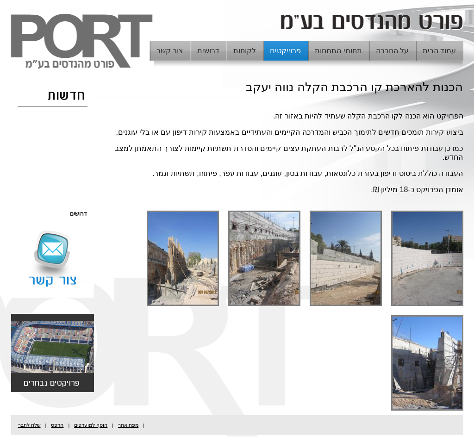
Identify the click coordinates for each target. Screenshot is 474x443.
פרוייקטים (285, 51)
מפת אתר (128, 425)
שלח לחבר (29, 425)
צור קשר (169, 51)
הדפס (57, 425)
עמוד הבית (439, 51)
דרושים (208, 51)
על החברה (392, 51)
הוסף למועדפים (90, 425)
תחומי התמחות (338, 51)
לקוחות (244, 51)
